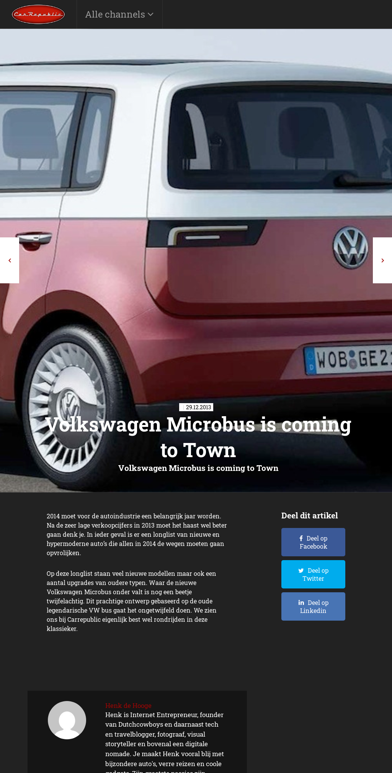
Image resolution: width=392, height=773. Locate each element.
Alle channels (116, 14)
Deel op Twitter (315, 574)
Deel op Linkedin (314, 606)
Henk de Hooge (128, 705)
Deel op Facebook (314, 542)
